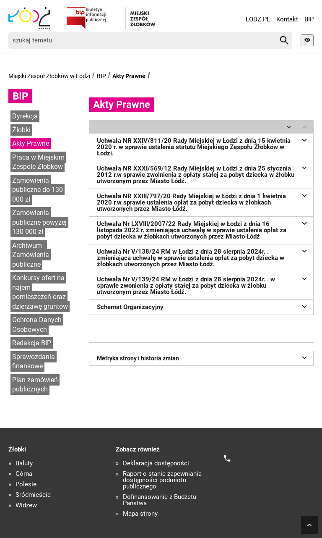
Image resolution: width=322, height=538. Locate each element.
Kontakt (287, 19)
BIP (309, 19)
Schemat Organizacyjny (203, 306)
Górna (24, 474)
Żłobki (21, 130)
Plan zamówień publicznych (35, 385)
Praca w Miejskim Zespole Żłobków (38, 162)
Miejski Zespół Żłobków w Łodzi (49, 76)
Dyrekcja (25, 116)
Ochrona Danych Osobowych (37, 324)
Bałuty (24, 463)
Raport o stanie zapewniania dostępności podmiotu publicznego (162, 480)
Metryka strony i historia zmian (203, 357)
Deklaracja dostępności (156, 463)
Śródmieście (33, 495)
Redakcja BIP (31, 343)
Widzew (26, 505)
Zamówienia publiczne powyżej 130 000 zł (39, 222)
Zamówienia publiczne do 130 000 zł (37, 189)
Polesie (26, 484)
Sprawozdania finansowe (33, 361)
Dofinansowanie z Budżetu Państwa (159, 500)
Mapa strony (140, 514)
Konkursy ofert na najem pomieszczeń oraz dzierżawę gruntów (40, 292)
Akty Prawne (128, 76)
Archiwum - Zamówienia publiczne (30, 254)
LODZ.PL (258, 19)
